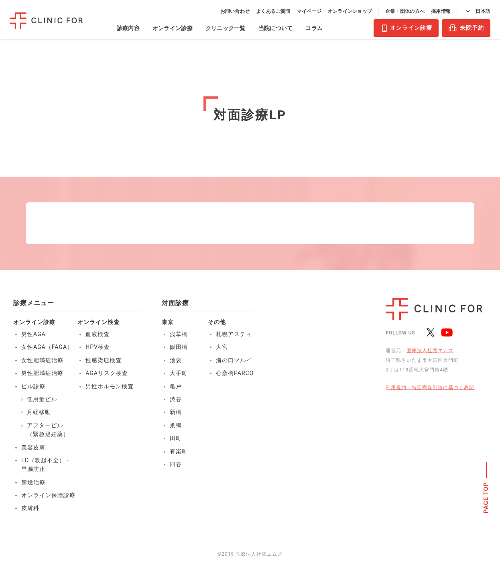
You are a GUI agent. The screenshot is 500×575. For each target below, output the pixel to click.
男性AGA (33, 334)
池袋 (176, 360)
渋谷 (176, 399)
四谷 (176, 464)
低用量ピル (42, 399)
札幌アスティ (234, 334)
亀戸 (176, 386)
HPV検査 (97, 347)
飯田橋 (179, 347)
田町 (176, 438)
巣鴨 (176, 425)
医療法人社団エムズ (430, 350)
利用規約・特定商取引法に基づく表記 (430, 387)
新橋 (176, 412)
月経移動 (39, 412)
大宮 (222, 347)
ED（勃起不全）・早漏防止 (46, 464)
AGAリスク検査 (106, 373)
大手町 (179, 373)
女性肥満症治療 (42, 360)
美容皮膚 (33, 447)
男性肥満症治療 (42, 373)
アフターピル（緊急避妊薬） (48, 429)
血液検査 (97, 334)
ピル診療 (33, 386)
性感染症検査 (103, 360)
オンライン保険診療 (48, 495)
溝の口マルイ (234, 360)
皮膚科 (30, 508)
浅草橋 (179, 334)
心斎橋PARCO (235, 373)
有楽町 (179, 451)
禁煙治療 (33, 482)
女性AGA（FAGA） (47, 347)
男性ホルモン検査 (109, 386)
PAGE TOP (486, 498)
